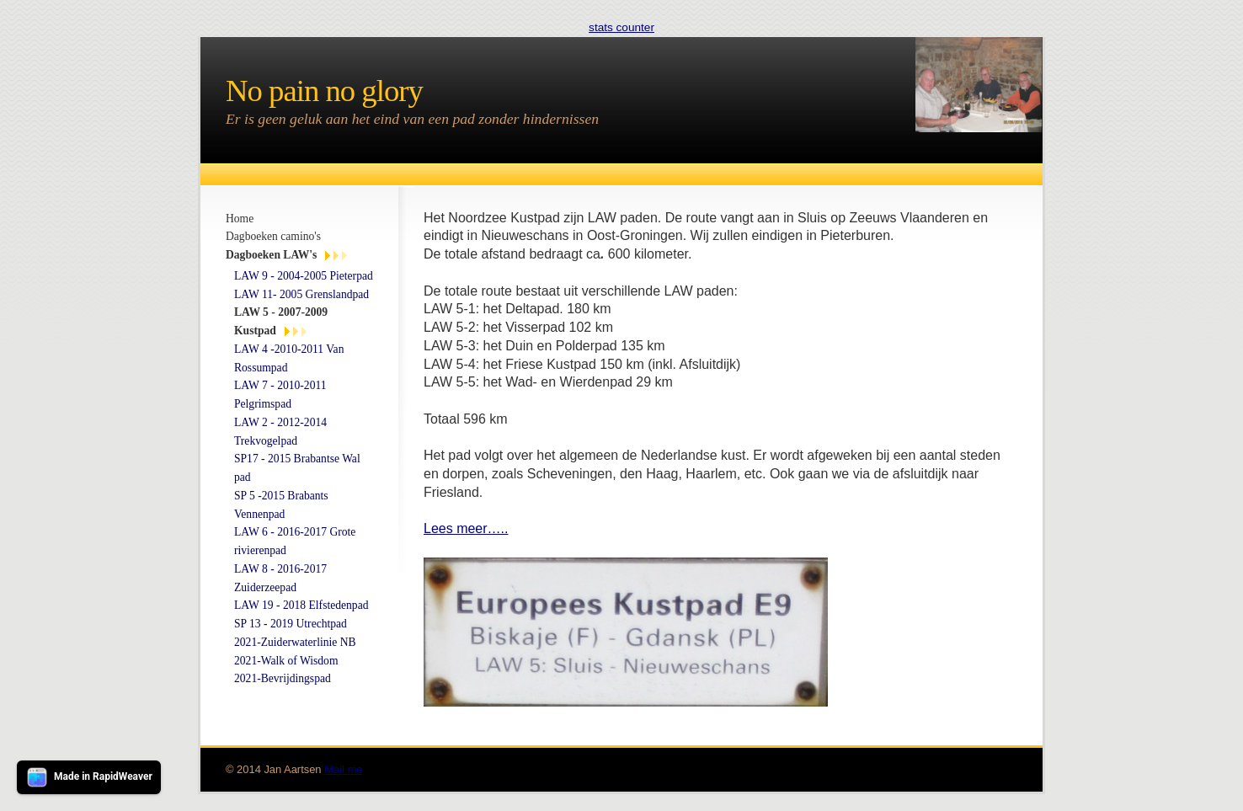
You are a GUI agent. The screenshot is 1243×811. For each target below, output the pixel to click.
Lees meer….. (466, 528)
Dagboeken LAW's (271, 254)
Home (239, 218)
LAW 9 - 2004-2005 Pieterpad (303, 275)
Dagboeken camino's (273, 236)
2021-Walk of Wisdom (286, 660)
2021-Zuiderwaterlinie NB (295, 642)
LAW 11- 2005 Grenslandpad (301, 294)
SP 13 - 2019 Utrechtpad (290, 623)
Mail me (343, 769)
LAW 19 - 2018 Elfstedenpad (301, 605)
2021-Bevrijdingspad (282, 678)
